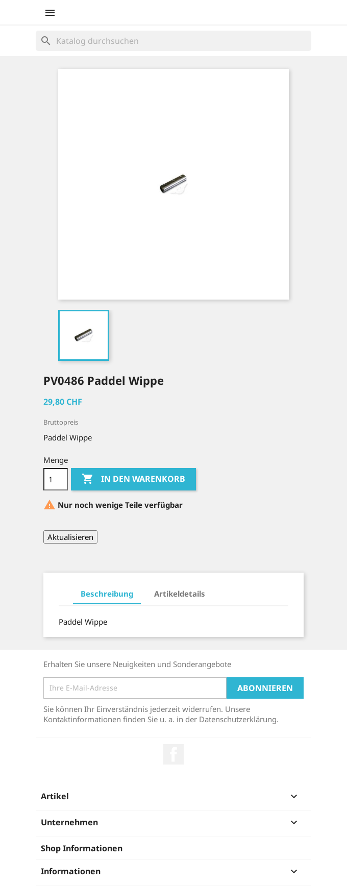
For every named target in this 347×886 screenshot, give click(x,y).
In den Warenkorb (133, 479)
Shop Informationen (81, 848)
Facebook (173, 754)
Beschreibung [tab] (107, 593)
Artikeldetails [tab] (179, 593)
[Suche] (173, 41)
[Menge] (55, 479)
